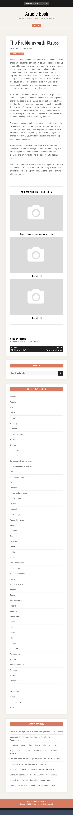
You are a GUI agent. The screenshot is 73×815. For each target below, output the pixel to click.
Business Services (17, 436)
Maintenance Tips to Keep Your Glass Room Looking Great (32, 787)
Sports (12, 688)
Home (12, 559)
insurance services (17, 586)
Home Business (16, 570)
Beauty (12, 414)
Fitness (12, 527)
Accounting (14, 398)
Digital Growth (15, 500)
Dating (12, 484)
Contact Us (44, 803)
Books (12, 419)
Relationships (15, 655)
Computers (14, 457)
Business (13, 430)
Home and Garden (17, 564)
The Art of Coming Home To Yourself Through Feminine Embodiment (36, 733)
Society (13, 677)
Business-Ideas (16, 441)
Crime (12, 473)
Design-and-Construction (19, 495)
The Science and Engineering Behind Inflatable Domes (31, 782)
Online (12, 629)
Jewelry (13, 596)
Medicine (13, 613)
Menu (36, 25)
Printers (13, 645)
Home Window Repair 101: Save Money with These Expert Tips (34, 771)
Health (12, 548)
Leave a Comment (31, 49)
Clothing (13, 446)
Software (13, 682)
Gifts (11, 537)
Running (13, 661)
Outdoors (13, 634)
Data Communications (18, 478)
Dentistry (13, 489)
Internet (13, 591)
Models (12, 623)
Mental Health (18, 54)
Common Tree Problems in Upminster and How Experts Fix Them (35, 760)
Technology (14, 693)
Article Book (36, 13)
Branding (13, 425)
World (12, 709)
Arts (11, 409)
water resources (16, 704)
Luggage (13, 607)
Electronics (14, 511)
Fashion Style (15, 516)
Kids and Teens (16, 602)
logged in (23, 342)
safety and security (17, 666)
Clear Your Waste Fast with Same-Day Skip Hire (28, 766)
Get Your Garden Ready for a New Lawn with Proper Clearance (34, 776)
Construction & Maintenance (21, 462)
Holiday (13, 554)
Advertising (14, 403)
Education (14, 505)
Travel (12, 698)
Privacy (34, 803)
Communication (16, 452)
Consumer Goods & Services (21, 468)
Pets (11, 639)
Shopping (13, 672)
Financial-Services (17, 521)
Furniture (13, 532)
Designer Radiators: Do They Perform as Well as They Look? (33, 747)
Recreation (14, 650)
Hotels (12, 580)
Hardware (13, 543)
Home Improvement (17, 575)
